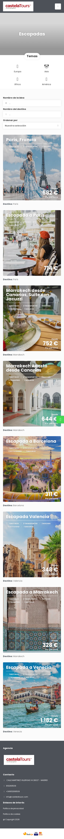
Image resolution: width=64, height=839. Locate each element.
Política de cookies (11, 814)
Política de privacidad (13, 808)
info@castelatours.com (17, 797)
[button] (32, 126)
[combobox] (32, 114)
